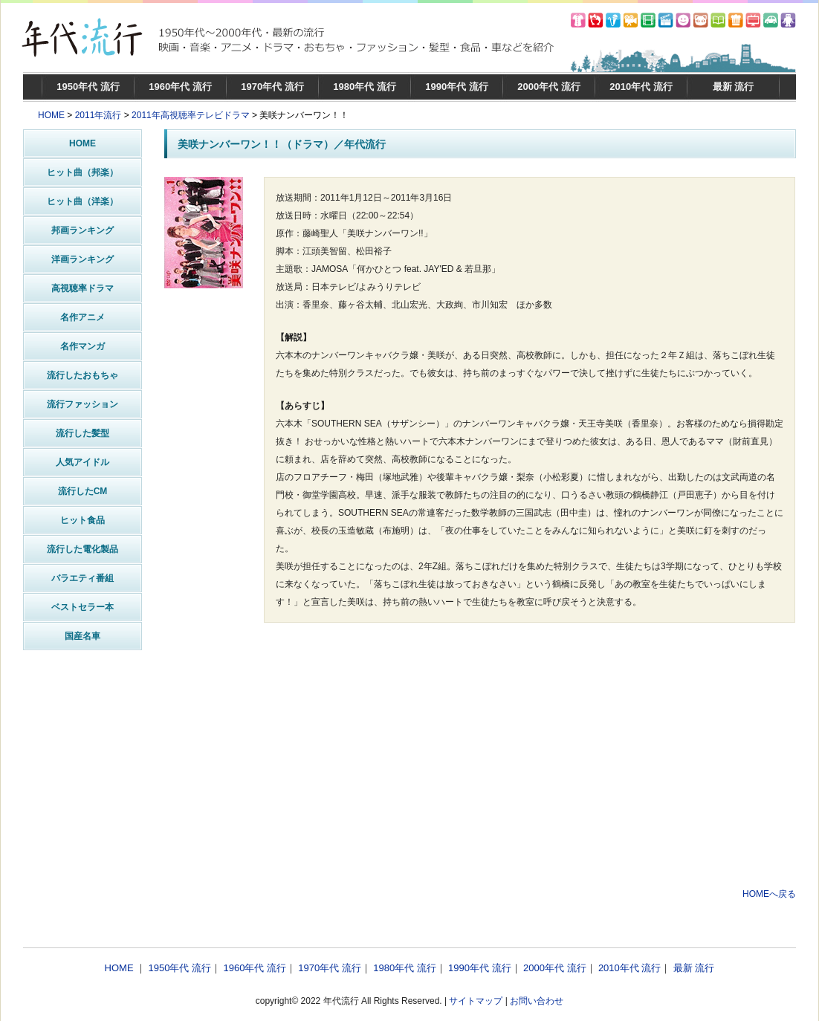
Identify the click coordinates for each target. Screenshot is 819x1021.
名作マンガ (82, 346)
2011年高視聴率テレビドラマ (191, 115)
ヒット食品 (82, 520)
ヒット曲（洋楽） (82, 201)
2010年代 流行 (641, 86)
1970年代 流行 (272, 86)
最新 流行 (733, 86)
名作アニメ (82, 317)
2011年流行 (98, 115)
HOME (51, 115)
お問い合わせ (536, 1001)
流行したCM (83, 491)
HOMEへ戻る (769, 894)
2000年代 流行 (548, 86)
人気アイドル (82, 462)
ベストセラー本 (82, 607)
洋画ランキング (82, 259)
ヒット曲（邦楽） (82, 172)
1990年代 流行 (456, 86)
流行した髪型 (82, 433)
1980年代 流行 (364, 86)
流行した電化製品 (82, 549)
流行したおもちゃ (82, 375)
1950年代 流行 (88, 86)
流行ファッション (82, 404)
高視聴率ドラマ (82, 288)
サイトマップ (475, 1001)
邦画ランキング (82, 230)
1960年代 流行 (180, 86)
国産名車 (82, 636)
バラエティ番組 (82, 578)
